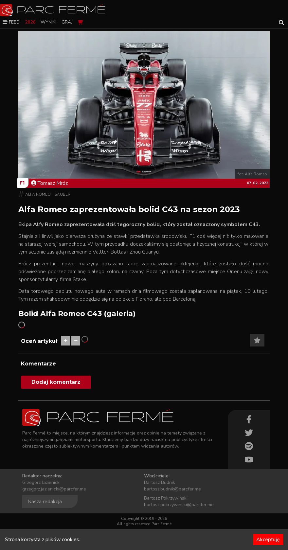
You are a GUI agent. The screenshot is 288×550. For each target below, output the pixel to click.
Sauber (62, 194)
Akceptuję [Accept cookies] (268, 539)
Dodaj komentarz (56, 382)
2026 (30, 22)
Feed (11, 22)
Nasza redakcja (44, 501)
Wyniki (48, 22)
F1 (22, 183)
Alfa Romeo (38, 194)
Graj (67, 22)
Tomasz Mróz (49, 183)
